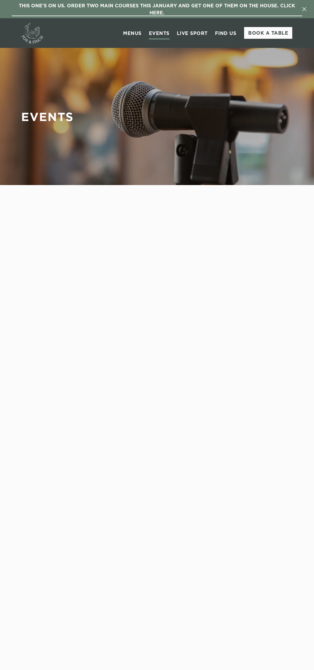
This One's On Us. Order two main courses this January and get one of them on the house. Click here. (157, 9)
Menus (132, 33)
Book (268, 32)
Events (159, 33)
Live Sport (192, 33)
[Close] (304, 9)
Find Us (225, 33)
